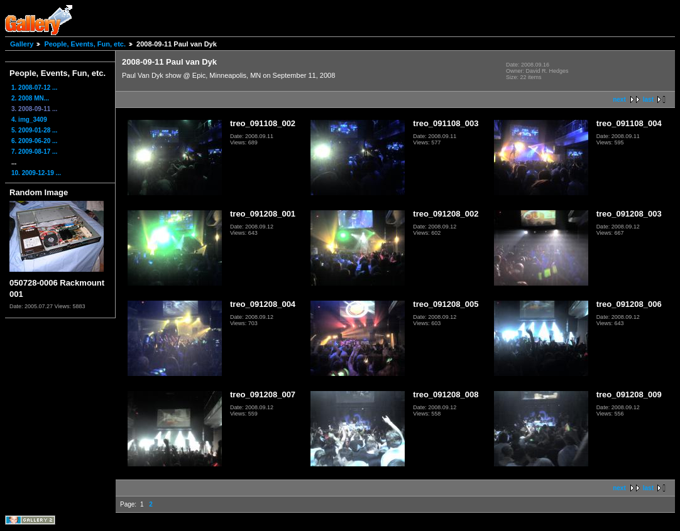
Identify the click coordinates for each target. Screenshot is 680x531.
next (619, 99)
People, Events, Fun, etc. (85, 44)
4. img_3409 (29, 119)
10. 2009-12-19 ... (36, 172)
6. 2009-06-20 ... (34, 140)
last (648, 99)
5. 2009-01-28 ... (34, 130)
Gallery (21, 44)
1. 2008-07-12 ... (34, 87)
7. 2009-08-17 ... (34, 151)
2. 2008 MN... (30, 98)
